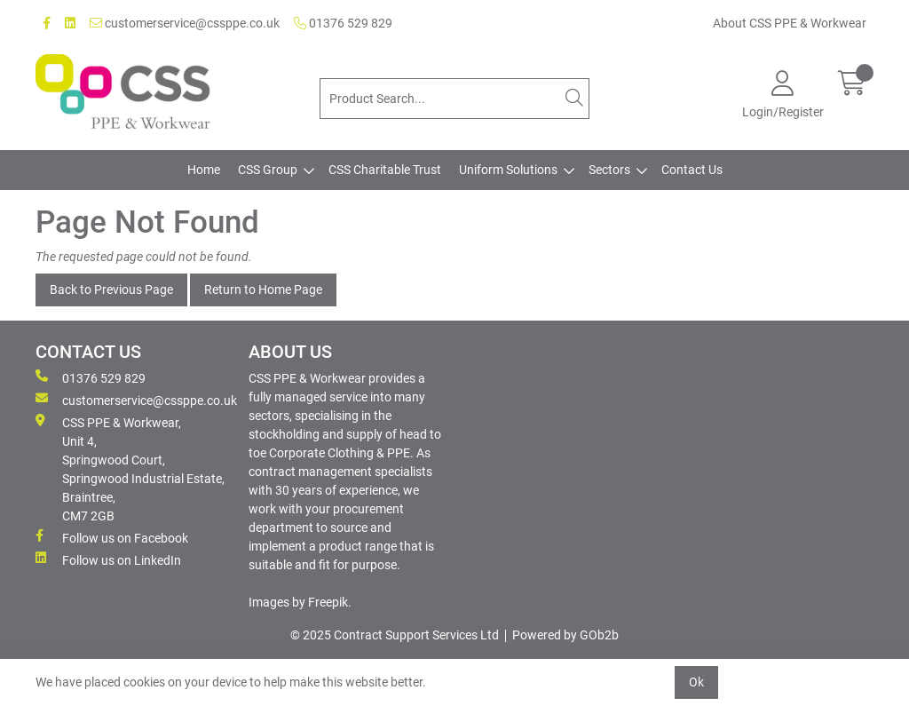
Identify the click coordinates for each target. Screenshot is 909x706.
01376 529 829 (343, 23)
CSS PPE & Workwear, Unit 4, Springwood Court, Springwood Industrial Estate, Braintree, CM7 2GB (130, 468)
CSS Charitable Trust (384, 170)
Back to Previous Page (111, 289)
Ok (696, 682)
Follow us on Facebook (112, 537)
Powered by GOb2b (565, 635)
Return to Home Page (263, 289)
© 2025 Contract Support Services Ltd (394, 635)
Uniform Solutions (508, 170)
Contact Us (692, 170)
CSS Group (267, 170)
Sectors (609, 170)
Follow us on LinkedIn (108, 559)
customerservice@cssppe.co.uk (185, 23)
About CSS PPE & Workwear (789, 23)
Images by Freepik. (300, 602)
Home (203, 170)
